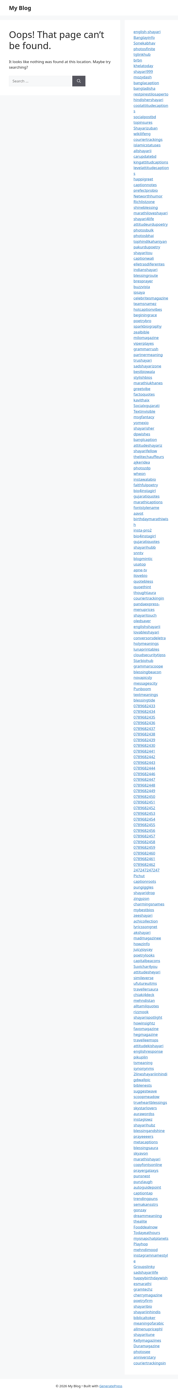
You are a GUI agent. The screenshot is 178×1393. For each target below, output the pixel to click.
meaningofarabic (149, 1323)
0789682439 (144, 739)
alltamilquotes (146, 1005)
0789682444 (144, 768)
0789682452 (144, 807)
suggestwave (145, 1091)
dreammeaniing (148, 1215)
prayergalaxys (146, 1170)
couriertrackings (148, 139)
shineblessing (146, 207)
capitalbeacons (147, 960)
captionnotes (145, 184)
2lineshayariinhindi (151, 1073)
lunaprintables (146, 649)
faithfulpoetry (146, 484)
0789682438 (144, 734)
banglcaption (145, 439)
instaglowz (143, 1119)
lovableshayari (146, 632)
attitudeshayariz (148, 445)
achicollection (146, 921)
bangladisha (144, 88)
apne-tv (140, 569)
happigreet (143, 178)
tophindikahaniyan (150, 241)
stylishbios (143, 377)
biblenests (143, 1085)
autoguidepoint (147, 1187)
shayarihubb (145, 547)
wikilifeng (142, 133)
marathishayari (147, 1159)
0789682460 (144, 853)
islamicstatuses (147, 144)
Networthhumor (148, 196)
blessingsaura (146, 1147)
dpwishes (142, 433)
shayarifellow (145, 450)
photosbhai (144, 235)
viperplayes (144, 343)
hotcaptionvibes (148, 309)
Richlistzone (144, 201)
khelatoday (143, 65)
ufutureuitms (145, 983)
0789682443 (144, 762)
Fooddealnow (146, 1227)
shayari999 (143, 71)
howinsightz (144, 1023)
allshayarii (143, 150)
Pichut (139, 875)
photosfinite (144, 48)
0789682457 (144, 836)
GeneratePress (110, 1386)
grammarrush (146, 348)
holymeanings (146, 643)
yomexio (141, 422)
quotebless (143, 581)
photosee (142, 1351)
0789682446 (144, 773)
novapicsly (143, 677)
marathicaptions (148, 501)
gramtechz (143, 1289)
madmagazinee (147, 938)
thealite (140, 1221)
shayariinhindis (147, 1311)
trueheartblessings (150, 1102)
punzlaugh (143, 1181)
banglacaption (146, 82)
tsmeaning (143, 1062)
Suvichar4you (145, 966)
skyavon (141, 1153)
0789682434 (144, 711)
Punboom (142, 688)
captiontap (143, 1193)
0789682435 (144, 717)
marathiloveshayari (151, 212)
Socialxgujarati (147, 405)
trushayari (143, 360)
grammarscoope (148, 666)
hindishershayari (148, 99)
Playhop (141, 1243)
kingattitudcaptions (151, 162)
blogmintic (143, 558)
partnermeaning (148, 354)
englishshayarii (147, 626)
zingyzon (141, 898)
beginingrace (145, 314)
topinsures (143, 122)
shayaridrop (144, 892)
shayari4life (144, 218)
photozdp (142, 467)
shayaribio (143, 1306)
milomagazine (146, 337)
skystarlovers (145, 1107)
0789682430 (144, 745)
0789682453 (144, 813)
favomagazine (146, 1028)
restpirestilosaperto (151, 94)
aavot (138, 513)
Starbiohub (143, 660)
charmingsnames (149, 904)
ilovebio (140, 575)
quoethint (142, 586)
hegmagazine (146, 1034)
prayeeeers (143, 1136)
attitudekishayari (149, 1045)
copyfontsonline (148, 1164)
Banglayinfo (144, 37)
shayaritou (143, 252)
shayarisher (144, 428)
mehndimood (146, 1249)
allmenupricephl (148, 1328)
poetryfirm (143, 1300)
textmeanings (146, 694)
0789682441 (144, 751)
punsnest (142, 1175)
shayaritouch (145, 615)
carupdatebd (145, 156)
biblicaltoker (144, 1317)
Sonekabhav (144, 43)
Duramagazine (147, 1345)
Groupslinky (144, 1266)
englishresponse (148, 1051)
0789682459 (144, 847)
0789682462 (144, 864)
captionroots (145, 881)
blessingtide (144, 700)
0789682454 (144, 819)
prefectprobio (146, 190)
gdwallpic (142, 1079)
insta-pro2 (143, 530)
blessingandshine (149, 1130)
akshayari (142, 932)
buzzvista (142, 286)
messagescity (145, 683)
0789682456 (144, 830)
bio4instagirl (145, 490)
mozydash (143, 77)
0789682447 (144, 779)
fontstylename (146, 507)
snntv (138, 552)
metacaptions (146, 1141)
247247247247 (147, 870)
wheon (140, 473)
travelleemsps (146, 1039)
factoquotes (144, 394)
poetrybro (142, 320)
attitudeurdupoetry (151, 224)
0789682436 (144, 722)
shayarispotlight (148, 1017)
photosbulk (144, 230)
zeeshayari (143, 915)
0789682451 (144, 802)
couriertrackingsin (150, 1362)
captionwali (144, 258)
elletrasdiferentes (149, 264)
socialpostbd (145, 116)
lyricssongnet (145, 926)
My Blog (20, 8)
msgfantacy (144, 416)
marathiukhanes (148, 382)
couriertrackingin (149, 598)
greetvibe (142, 388)
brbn (138, 60)
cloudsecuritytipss (150, 654)
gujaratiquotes (147, 496)
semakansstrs (146, 1204)
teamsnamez (145, 303)
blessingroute (146, 275)
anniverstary (145, 1357)
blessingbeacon (147, 671)
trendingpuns (146, 1198)
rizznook (141, 1011)
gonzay (140, 1209)
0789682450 (144, 796)
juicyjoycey (143, 949)
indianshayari (146, 269)
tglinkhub (142, 54)
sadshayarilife (146, 1272)
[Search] (78, 81)
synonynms (144, 1068)
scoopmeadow (146, 1096)
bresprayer (143, 280)
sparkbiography (148, 326)
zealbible (141, 332)
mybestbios (144, 909)
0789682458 (144, 841)
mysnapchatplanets (151, 1238)
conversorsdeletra (150, 637)
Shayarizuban (146, 128)
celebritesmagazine (151, 298)
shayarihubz (144, 1125)
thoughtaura (145, 592)
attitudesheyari (147, 972)
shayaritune (144, 1334)
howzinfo (142, 943)
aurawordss (144, 1113)
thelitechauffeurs (149, 456)
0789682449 (144, 790)
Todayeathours (147, 1232)
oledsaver (142, 620)
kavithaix (141, 400)
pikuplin (141, 1057)
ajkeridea (142, 462)
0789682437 (144, 728)
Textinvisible (144, 411)
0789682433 (144, 705)
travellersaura (146, 989)
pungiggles (143, 887)
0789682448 (144, 785)
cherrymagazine (148, 1294)
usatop (140, 564)
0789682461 (144, 858)
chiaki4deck (144, 994)
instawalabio (145, 479)
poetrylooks (144, 955)
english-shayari (147, 31)
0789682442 (144, 756)
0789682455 (144, 824)
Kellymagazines (147, 1340)
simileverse (143, 977)
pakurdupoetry (147, 246)
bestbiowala (144, 371)
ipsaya (139, 292)
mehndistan (144, 1000)
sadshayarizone (147, 366)
